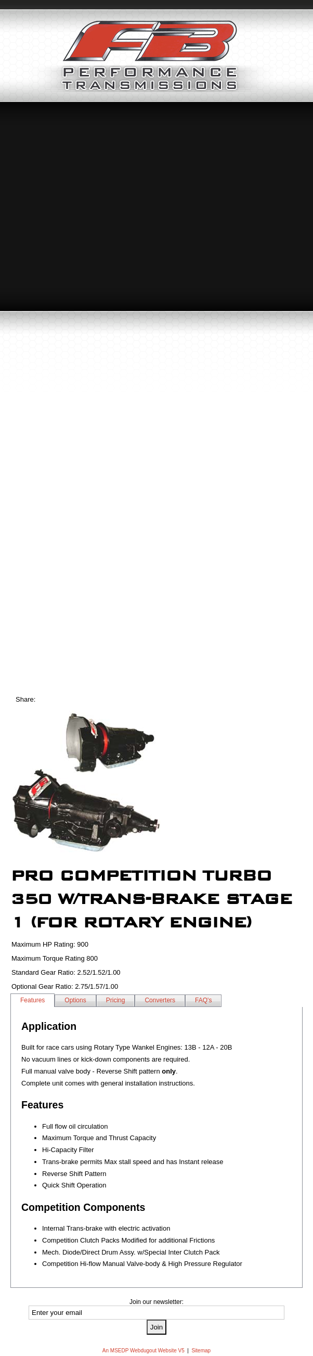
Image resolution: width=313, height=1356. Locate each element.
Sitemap (201, 1350)
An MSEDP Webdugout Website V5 (143, 1350)
